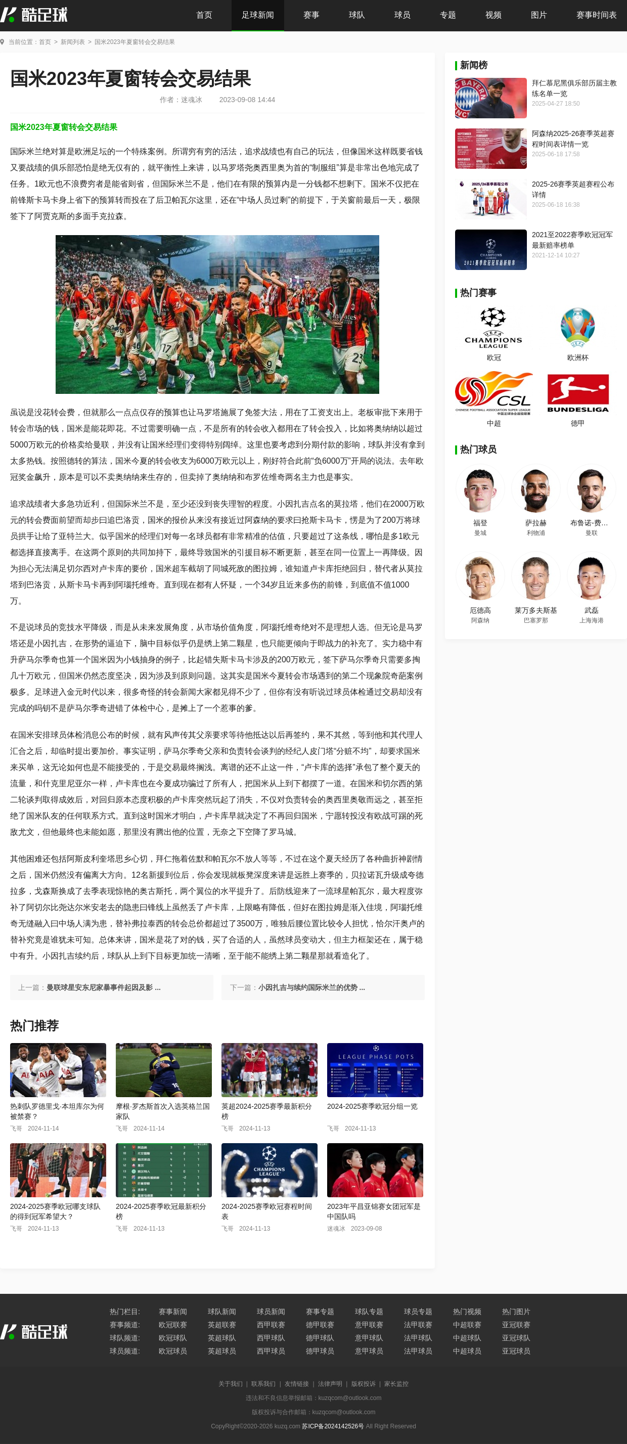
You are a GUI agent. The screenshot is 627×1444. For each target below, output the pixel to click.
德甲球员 (320, 1351)
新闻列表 (73, 42)
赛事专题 (320, 1311)
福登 (480, 523)
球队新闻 (222, 1311)
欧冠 (494, 357)
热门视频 (467, 1311)
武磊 (592, 610)
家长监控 (396, 1383)
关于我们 (230, 1383)
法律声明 (330, 1383)
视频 (493, 15)
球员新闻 (271, 1311)
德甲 (578, 423)
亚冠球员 (516, 1351)
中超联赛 (467, 1325)
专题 (448, 15)
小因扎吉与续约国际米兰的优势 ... (312, 987)
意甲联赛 (369, 1325)
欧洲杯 (578, 357)
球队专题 (369, 1311)
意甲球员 (369, 1351)
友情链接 (297, 1383)
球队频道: (125, 1338)
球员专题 (418, 1311)
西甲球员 (271, 1351)
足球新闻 (258, 15)
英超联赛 (222, 1325)
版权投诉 (363, 1383)
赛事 (311, 15)
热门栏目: (125, 1311)
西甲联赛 (271, 1325)
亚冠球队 (516, 1338)
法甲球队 (418, 1338)
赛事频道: (125, 1325)
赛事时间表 (596, 15)
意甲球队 (369, 1338)
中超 (494, 423)
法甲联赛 (418, 1325)
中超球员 (467, 1351)
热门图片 (516, 1311)
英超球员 (222, 1351)
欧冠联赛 (173, 1325)
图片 (539, 15)
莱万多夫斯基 (536, 610)
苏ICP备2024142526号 (333, 1426)
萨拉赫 (536, 523)
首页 (204, 15)
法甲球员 (418, 1351)
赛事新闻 (173, 1311)
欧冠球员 (173, 1351)
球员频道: (125, 1351)
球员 (402, 15)
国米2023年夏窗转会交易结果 (135, 42)
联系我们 (263, 1383)
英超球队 (222, 1338)
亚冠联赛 (516, 1325)
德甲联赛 (320, 1325)
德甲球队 (320, 1338)
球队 (357, 15)
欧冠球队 (173, 1338)
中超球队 (467, 1338)
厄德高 (480, 610)
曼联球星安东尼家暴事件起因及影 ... (104, 987)
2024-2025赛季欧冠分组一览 (372, 1106)
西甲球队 (271, 1338)
